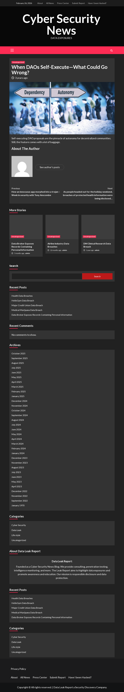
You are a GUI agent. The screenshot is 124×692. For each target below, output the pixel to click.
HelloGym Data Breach (23, 300)
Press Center (63, 3)
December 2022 (19, 491)
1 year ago (90, 250)
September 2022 (20, 500)
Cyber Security (19, 525)
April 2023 (17, 486)
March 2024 (17, 443)
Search (13, 265)
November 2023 (19, 462)
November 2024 (19, 405)
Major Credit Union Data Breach (27, 305)
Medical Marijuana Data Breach (27, 310)
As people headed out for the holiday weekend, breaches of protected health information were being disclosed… (87, 193)
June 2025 (16, 372)
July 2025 (16, 367)
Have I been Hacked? (97, 3)
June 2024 (16, 429)
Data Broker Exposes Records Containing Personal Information (23, 246)
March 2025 (17, 386)
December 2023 (19, 457)
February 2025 (19, 391)
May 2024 (16, 434)
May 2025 (16, 377)
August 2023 (18, 467)
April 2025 (17, 381)
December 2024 (19, 400)
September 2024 (20, 415)
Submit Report (78, 3)
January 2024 (18, 453)
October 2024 (18, 410)
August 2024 (18, 419)
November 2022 (19, 495)
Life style (16, 535)
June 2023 (16, 476)
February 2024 (19, 448)
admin (27, 253)
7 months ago (19, 253)
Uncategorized (18, 62)
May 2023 (16, 481)
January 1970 (18, 505)
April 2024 (17, 438)
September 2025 (20, 358)
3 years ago (21, 77)
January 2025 (18, 396)
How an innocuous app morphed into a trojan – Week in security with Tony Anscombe (37, 191)
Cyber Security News (61, 24)
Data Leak (16, 530)
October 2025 (18, 353)
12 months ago (56, 250)
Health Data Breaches (22, 295)
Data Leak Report (63, 687)
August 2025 (18, 362)
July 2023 (16, 472)
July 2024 (16, 424)
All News (50, 3)
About (40, 3)
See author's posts (50, 167)
